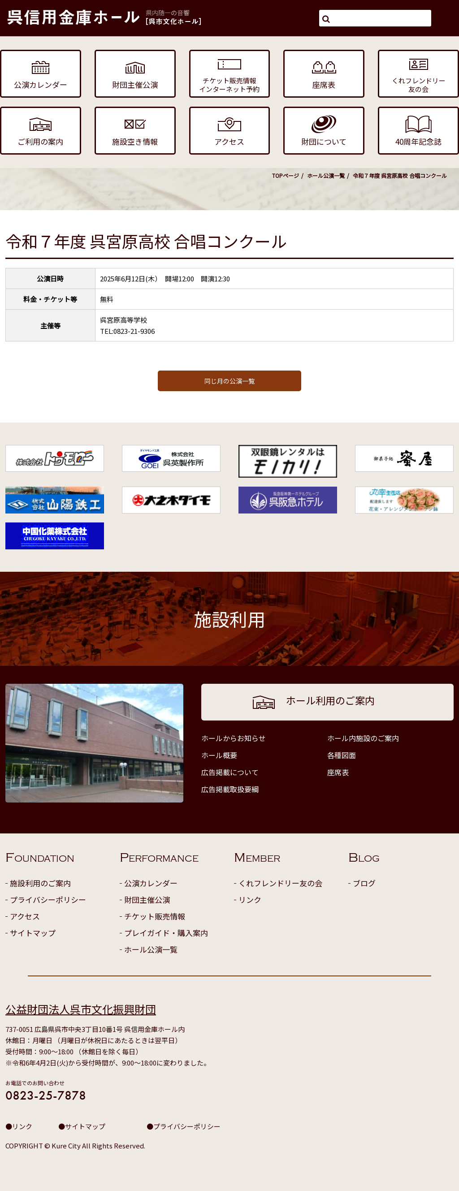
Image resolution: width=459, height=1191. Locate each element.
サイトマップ (33, 932)
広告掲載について (230, 772)
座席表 (338, 772)
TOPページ (285, 175)
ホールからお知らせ (233, 738)
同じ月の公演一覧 (229, 380)
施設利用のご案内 (40, 883)
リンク (249, 899)
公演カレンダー (151, 883)
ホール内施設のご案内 (363, 738)
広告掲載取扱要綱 (230, 789)
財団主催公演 (147, 899)
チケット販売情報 (154, 916)
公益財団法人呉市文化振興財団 (80, 1009)
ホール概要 (219, 755)
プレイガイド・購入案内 (166, 932)
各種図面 (341, 755)
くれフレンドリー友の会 (280, 883)
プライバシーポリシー (48, 899)
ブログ (364, 883)
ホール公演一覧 (326, 175)
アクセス (25, 916)
